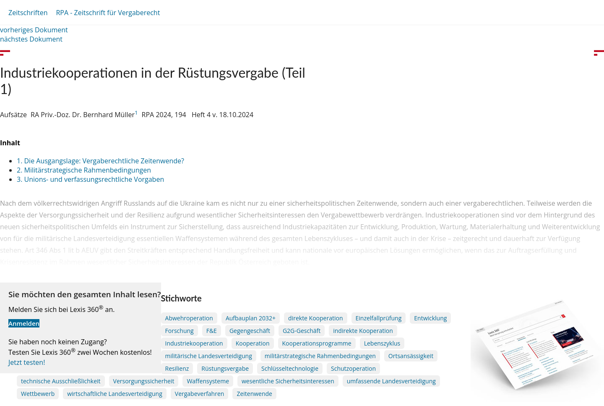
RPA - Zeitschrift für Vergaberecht (108, 12)
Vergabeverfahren (199, 394)
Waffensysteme (208, 381)
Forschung (179, 331)
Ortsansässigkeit (410, 356)
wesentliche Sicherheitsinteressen (288, 381)
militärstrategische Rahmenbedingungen (320, 356)
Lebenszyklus (382, 343)
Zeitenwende (254, 394)
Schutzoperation (353, 368)
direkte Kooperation (315, 318)
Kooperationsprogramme (316, 343)
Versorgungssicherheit (143, 381)
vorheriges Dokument (34, 29)
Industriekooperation (194, 343)
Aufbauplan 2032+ (251, 318)
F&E (211, 331)
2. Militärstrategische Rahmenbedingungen (84, 170)
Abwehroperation (189, 318)
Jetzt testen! (26, 362)
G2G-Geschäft (301, 331)
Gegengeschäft (249, 331)
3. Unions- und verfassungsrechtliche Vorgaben (90, 179)
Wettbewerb (38, 394)
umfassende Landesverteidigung (391, 381)
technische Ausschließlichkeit (61, 381)
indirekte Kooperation (363, 331)
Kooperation (253, 343)
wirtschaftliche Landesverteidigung (114, 394)
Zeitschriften (27, 12)
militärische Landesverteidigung (208, 356)
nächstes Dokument (31, 39)
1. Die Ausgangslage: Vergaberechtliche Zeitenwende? (100, 160)
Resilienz (177, 368)
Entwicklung (430, 318)
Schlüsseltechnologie (289, 368)
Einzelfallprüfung (379, 318)
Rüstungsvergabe (225, 368)
